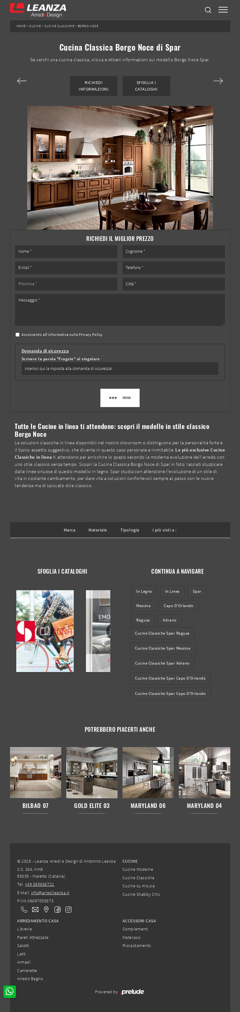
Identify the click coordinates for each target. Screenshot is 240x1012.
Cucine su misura (138, 886)
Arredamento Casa (38, 921)
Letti (21, 954)
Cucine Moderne (137, 869)
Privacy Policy (91, 334)
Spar (197, 591)
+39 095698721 (39, 884)
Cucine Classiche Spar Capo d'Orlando (170, 678)
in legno (144, 591)
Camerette (27, 970)
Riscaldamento (136, 945)
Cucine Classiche (59, 26)
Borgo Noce (88, 26)
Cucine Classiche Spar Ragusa (162, 633)
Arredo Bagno (30, 978)
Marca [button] (70, 530)
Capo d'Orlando (178, 605)
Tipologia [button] (129, 530)
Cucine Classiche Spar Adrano (162, 663)
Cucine (35, 26)
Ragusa (143, 620)
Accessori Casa (139, 921)
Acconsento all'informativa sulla (62, 334)
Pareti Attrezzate (32, 937)
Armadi (24, 962)
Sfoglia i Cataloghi (146, 86)
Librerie (24, 929)
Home (21, 26)
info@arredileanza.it (50, 892)
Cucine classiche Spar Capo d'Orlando (170, 693)
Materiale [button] (97, 530)
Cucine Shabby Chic (141, 894)
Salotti (23, 945)
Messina (143, 605)
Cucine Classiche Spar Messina (162, 648)
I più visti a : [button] (164, 530)
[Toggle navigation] (223, 10)
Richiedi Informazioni (93, 86)
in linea (172, 591)
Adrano (169, 620)
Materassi (131, 937)
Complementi (135, 929)
